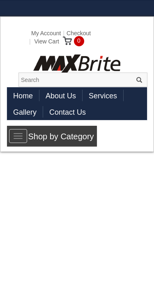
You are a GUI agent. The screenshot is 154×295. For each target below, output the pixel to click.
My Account (46, 33)
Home (23, 96)
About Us (61, 96)
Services (103, 96)
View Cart (53, 41)
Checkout (79, 33)
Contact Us (67, 112)
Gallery (25, 112)
